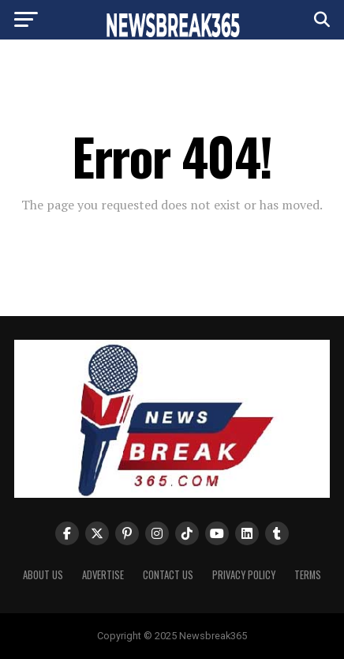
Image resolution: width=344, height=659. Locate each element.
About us (43, 574)
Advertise (103, 574)
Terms (307, 574)
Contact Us (168, 574)
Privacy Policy (243, 574)
